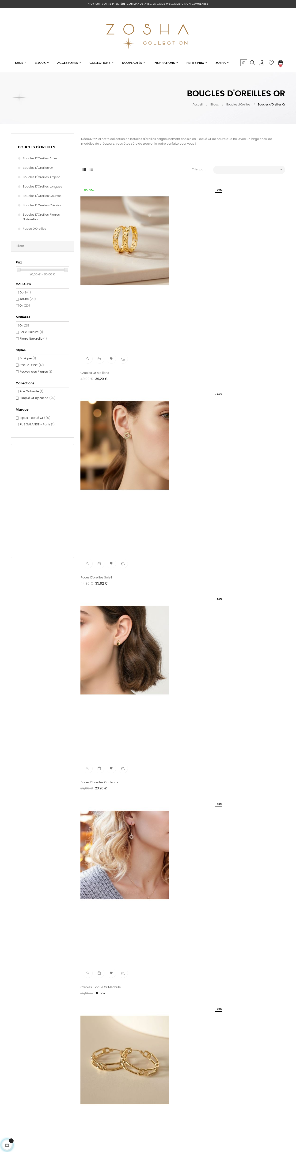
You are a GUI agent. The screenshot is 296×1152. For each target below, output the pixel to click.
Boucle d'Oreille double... (99, 477)
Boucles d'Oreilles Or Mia (170, 691)
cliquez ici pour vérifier (191, 1125)
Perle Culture (31, 332)
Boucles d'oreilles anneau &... (243, 580)
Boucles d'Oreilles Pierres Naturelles (41, 217)
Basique (27, 358)
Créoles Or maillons (95, 271)
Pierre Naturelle (33, 338)
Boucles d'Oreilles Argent (41, 177)
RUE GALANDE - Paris (37, 424)
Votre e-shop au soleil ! (98, 1060)
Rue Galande (31, 391)
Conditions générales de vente (99, 1088)
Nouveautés (137, 1069)
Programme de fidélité (98, 1069)
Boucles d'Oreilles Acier (40, 158)
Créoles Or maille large (169, 374)
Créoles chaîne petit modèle (243, 374)
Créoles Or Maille (164, 794)
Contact (181, 1069)
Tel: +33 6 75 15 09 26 (190, 1060)
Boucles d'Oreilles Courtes (42, 196)
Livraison (181, 1086)
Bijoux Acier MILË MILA (143, 1077)
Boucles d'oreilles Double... (241, 794)
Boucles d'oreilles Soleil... (240, 691)
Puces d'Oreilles (34, 228)
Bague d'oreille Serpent (98, 580)
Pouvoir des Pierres (35, 371)
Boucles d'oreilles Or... (97, 794)
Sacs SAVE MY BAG (142, 1094)
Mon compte (184, 1077)
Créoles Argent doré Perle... (172, 897)
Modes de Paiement (190, 1103)
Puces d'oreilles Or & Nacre (101, 897)
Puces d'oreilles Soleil (167, 271)
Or (24, 305)
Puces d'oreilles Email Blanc (242, 477)
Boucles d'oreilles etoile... (99, 691)
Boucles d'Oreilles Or (38, 167)
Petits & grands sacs (143, 1060)
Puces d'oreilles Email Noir (171, 477)
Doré (25, 292)
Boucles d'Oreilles (36, 147)
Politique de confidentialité (101, 1099)
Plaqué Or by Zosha (37, 398)
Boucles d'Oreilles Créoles (42, 205)
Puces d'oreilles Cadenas (241, 271)
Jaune (27, 299)
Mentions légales (93, 1077)
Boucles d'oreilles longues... (172, 580)
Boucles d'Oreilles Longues (42, 186)
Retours (180, 1094)
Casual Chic (31, 365)
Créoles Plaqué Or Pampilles (243, 897)
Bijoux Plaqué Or (34, 418)
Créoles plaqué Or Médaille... (102, 374)
